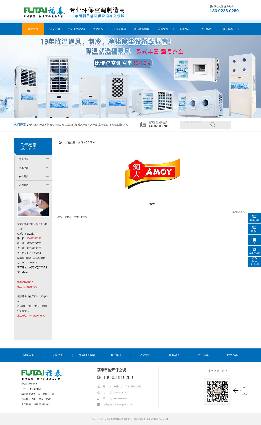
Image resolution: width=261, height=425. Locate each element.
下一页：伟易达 (80, 216)
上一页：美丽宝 (64, 216)
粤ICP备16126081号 (157, 419)
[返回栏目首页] (238, 212)
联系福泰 (228, 29)
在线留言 (23, 176)
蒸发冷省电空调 (76, 29)
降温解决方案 (87, 355)
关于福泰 (206, 29)
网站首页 (33, 29)
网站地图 (218, 6)
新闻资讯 (185, 29)
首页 (80, 142)
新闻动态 (174, 355)
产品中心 (145, 355)
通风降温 (82, 124)
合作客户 (23, 185)
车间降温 (163, 29)
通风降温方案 (141, 29)
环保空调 (55, 29)
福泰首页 (28, 355)
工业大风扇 (120, 29)
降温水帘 (98, 29)
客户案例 (116, 355)
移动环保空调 (56, 124)
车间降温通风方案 (118, 124)
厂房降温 (92, 124)
